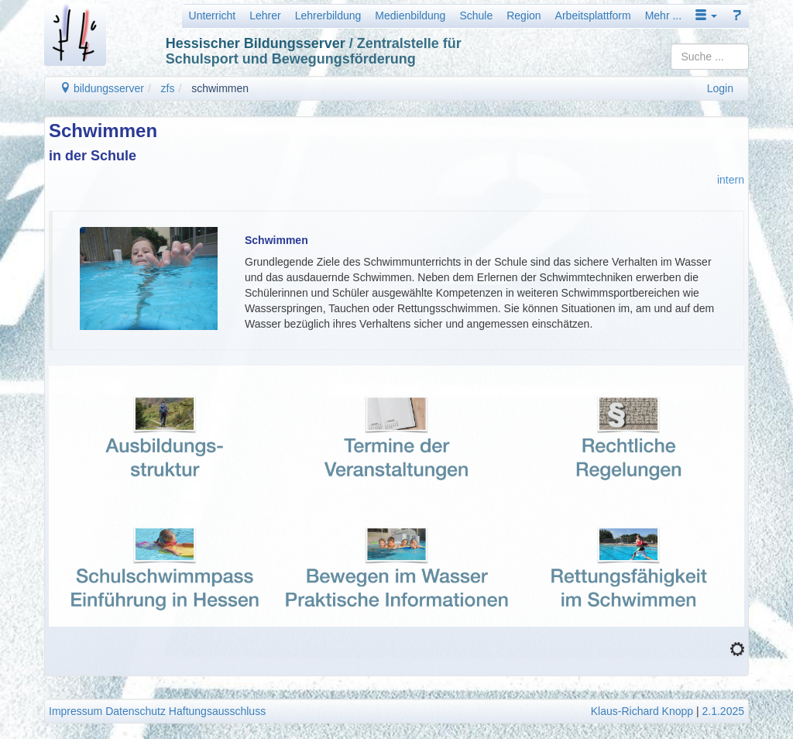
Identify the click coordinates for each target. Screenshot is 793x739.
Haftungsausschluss (217, 711)
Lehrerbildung (328, 15)
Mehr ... (663, 15)
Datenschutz (135, 711)
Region (523, 15)
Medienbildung (410, 15)
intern (730, 180)
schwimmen (220, 88)
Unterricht (212, 15)
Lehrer (264, 15)
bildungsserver (102, 88)
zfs (168, 88)
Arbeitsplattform (593, 15)
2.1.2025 (723, 711)
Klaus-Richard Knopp (642, 711)
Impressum (75, 711)
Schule (476, 15)
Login (720, 88)
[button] (706, 15)
